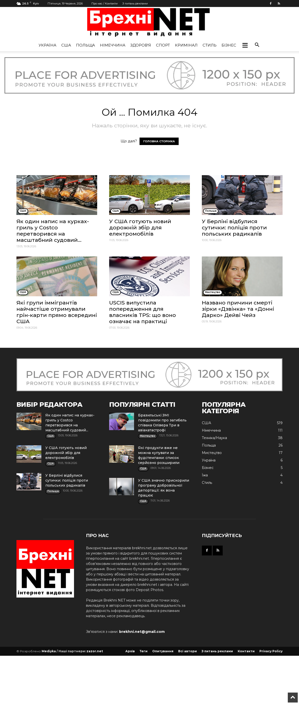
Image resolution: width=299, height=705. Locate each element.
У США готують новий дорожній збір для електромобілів (140, 227)
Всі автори (187, 651)
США (66, 45)
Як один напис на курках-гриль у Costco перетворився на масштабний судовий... (52, 230)
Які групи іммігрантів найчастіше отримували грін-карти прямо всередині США (56, 312)
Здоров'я (140, 45)
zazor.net (94, 651)
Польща (85, 45)
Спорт (163, 45)
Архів (130, 651)
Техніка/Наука (214, 438)
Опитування (162, 651)
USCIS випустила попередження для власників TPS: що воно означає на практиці (142, 312)
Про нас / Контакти (104, 3)
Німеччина (112, 45)
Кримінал (186, 45)
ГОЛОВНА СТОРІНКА (159, 141)
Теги (144, 651)
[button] (245, 45)
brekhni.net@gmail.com (142, 631)
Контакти (246, 651)
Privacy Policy (271, 651)
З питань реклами (135, 3)
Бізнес (229, 45)
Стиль (210, 45)
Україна (47, 45)
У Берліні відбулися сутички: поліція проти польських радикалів (234, 227)
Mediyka (49, 651)
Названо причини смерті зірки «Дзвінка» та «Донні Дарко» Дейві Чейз (238, 309)
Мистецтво (212, 453)
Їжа (205, 475)
